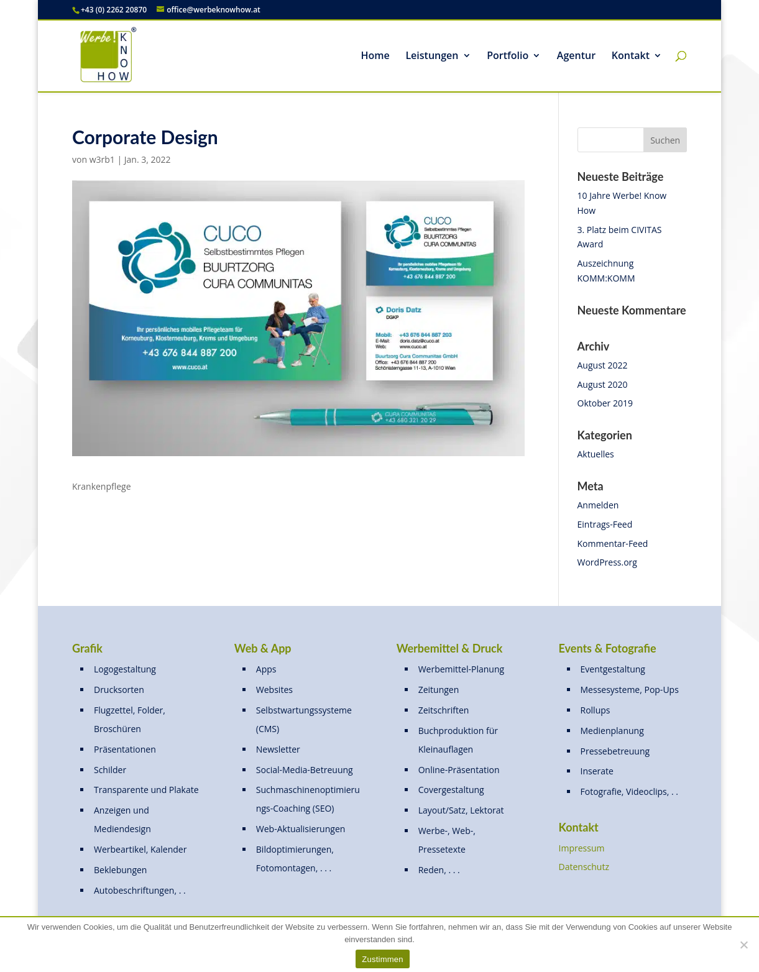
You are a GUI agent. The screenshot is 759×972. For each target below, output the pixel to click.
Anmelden (598, 505)
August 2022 (602, 365)
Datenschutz (584, 867)
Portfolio (507, 56)
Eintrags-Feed (605, 524)
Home (375, 56)
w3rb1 (102, 159)
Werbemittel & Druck (450, 648)
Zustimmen (382, 959)
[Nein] (743, 944)
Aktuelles (595, 454)
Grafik (87, 648)
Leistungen (431, 56)
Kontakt (631, 56)
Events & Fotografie (607, 648)
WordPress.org (607, 562)
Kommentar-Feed (612, 543)
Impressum (582, 848)
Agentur (576, 56)
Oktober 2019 (605, 403)
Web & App (263, 648)
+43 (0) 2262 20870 (114, 9)
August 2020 (602, 384)
